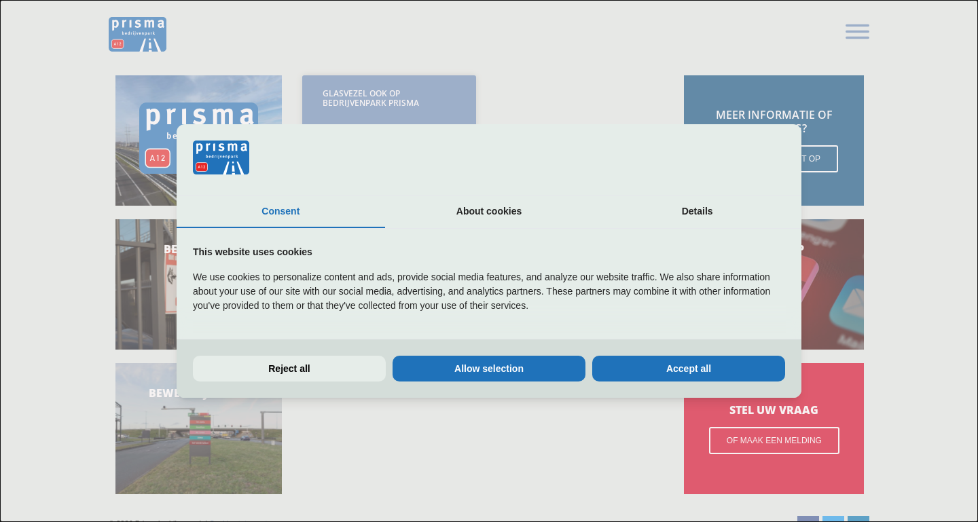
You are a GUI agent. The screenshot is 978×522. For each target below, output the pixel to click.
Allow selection (489, 368)
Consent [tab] (280, 211)
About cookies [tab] (489, 211)
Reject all (289, 368)
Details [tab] (697, 211)
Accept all (688, 368)
